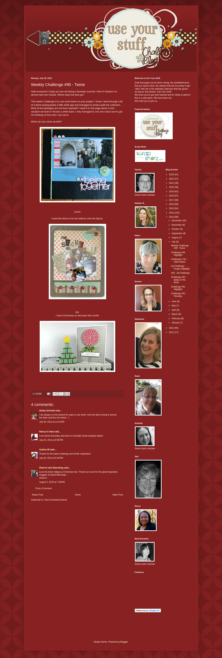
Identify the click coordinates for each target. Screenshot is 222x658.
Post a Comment (44, 488)
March (175, 314)
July (174, 241)
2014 (172, 212)
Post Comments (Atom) (55, 500)
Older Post (118, 495)
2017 (172, 200)
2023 (172, 174)
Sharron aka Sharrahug (51, 467)
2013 (172, 217)
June (174, 301)
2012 (172, 328)
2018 (172, 195)
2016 (172, 204)
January (176, 322)
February (176, 318)
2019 (172, 191)
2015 (172, 208)
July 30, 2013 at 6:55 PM (51, 440)
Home (78, 495)
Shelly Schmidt (47, 410)
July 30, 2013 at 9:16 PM (51, 458)
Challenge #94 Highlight (178, 253)
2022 (172, 179)
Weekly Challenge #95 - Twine (180, 246)
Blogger (124, 642)
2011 (172, 332)
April (174, 310)
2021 (172, 183)
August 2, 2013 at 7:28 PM (52, 482)
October (176, 229)
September (177, 233)
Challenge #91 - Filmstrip (179, 294)
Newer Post (37, 495)
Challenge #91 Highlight (178, 288)
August (175, 237)
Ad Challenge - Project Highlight (180, 267)
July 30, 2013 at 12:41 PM (51, 422)
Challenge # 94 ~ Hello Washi (179, 260)
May (174, 305)
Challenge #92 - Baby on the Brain (179, 280)
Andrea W (44, 449)
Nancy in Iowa (46, 431)
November (177, 225)
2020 (172, 187)
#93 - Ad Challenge (180, 273)
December (177, 220)
